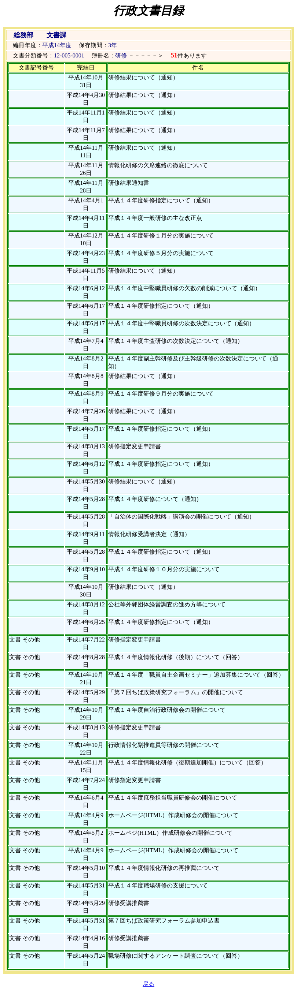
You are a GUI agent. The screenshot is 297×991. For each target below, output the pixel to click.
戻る (148, 984)
